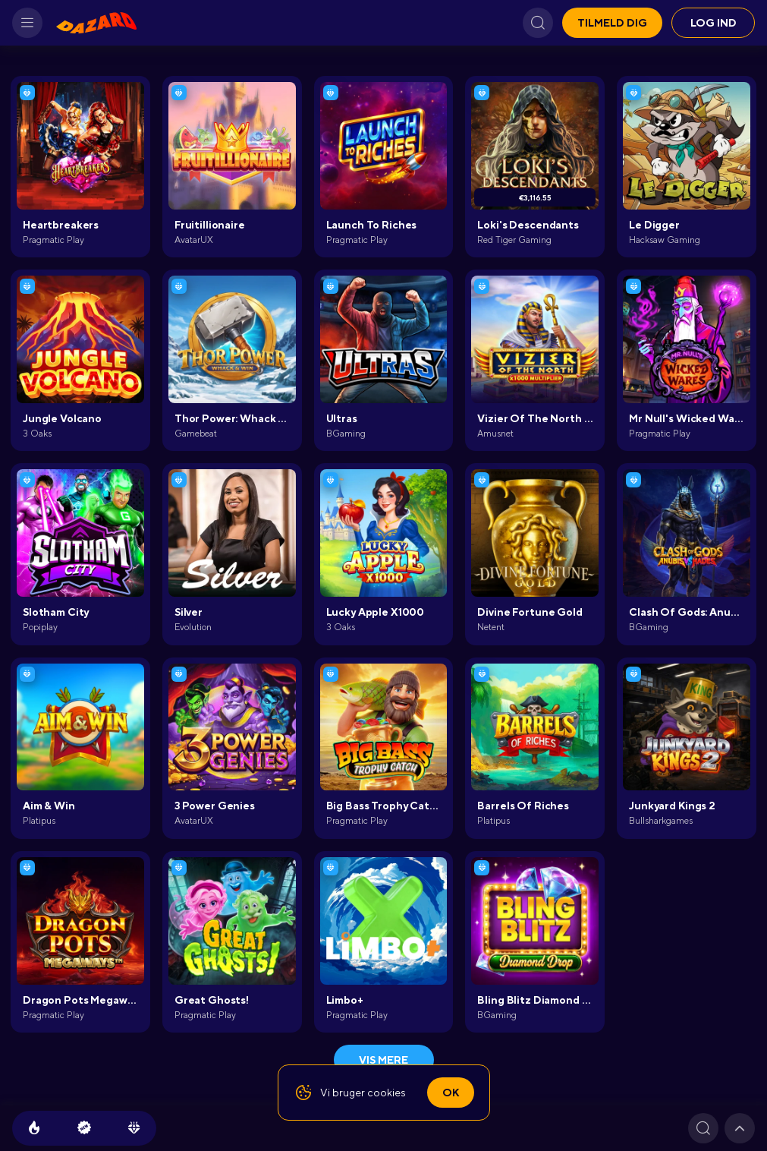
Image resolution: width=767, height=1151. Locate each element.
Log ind (713, 23)
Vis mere (383, 1060)
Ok (450, 1092)
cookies (386, 1092)
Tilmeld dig (612, 23)
